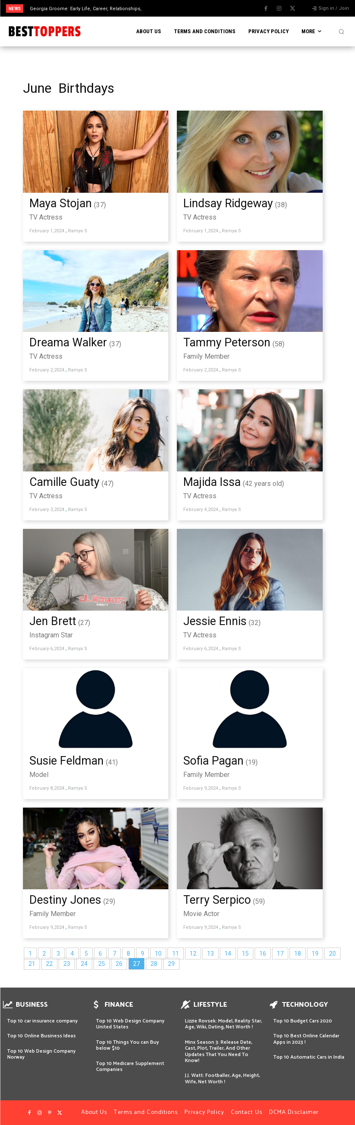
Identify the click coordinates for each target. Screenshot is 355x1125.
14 (227, 953)
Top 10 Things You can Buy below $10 (127, 1045)
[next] (195, 8)
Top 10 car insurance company (42, 1021)
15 (245, 953)
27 (136, 963)
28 (154, 963)
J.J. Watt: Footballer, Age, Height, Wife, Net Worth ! (222, 1078)
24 (84, 963)
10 (158, 953)
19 (315, 953)
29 (171, 963)
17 (280, 953)
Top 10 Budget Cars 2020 (302, 1021)
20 (332, 953)
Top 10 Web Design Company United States (130, 1024)
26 (119, 963)
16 (262, 953)
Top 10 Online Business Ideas (41, 1036)
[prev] (182, 8)
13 (210, 953)
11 (175, 953)
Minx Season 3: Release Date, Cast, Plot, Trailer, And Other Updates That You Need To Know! (218, 1051)
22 (49, 963)
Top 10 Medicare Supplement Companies (130, 1066)
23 (66, 963)
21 (31, 963)
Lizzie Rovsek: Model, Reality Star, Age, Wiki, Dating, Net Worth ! (223, 1024)
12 (193, 953)
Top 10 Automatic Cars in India (308, 1057)
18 (297, 953)
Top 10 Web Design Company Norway (41, 1054)
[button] (341, 31)
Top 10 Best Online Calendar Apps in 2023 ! (306, 1039)
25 (101, 963)
